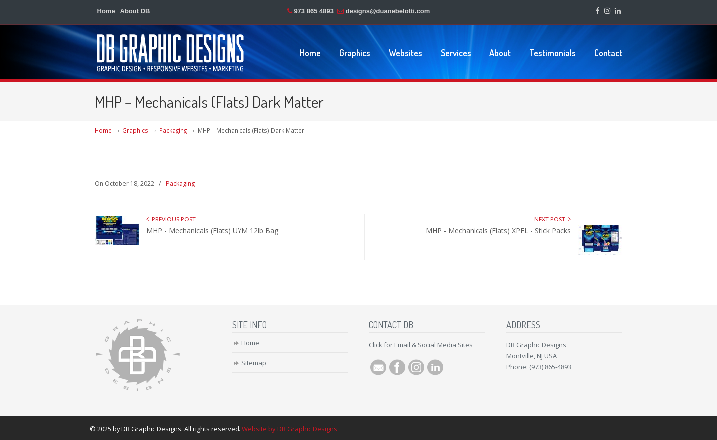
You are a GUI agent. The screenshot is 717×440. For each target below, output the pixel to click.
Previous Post (171, 219)
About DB (135, 11)
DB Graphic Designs (171, 52)
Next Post (552, 219)
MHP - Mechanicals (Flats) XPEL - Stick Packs (498, 230)
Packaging (173, 130)
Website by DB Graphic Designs (289, 428)
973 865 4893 (314, 11)
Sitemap (253, 362)
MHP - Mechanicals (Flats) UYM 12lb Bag (212, 230)
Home (106, 11)
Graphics (135, 130)
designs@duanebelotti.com (388, 11)
